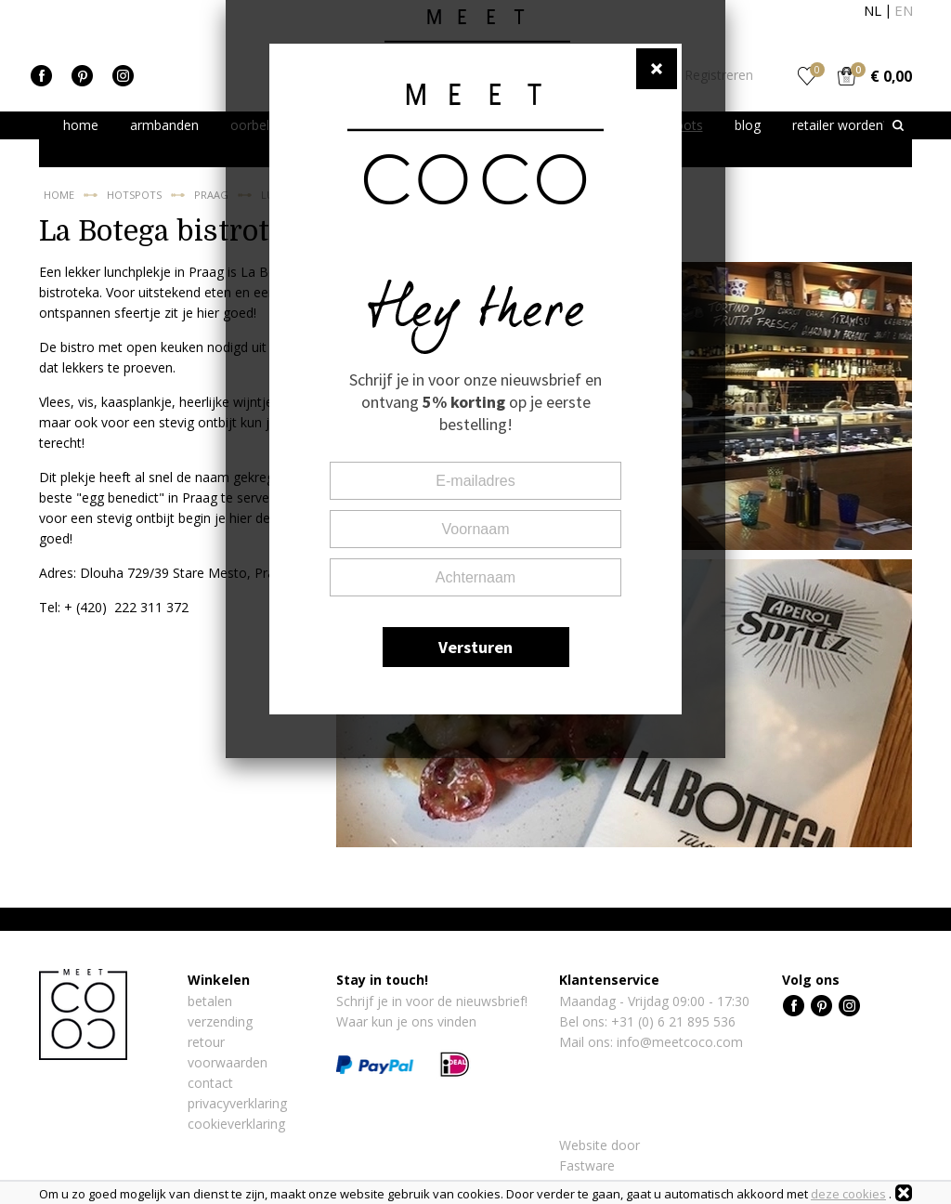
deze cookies (848, 1193)
